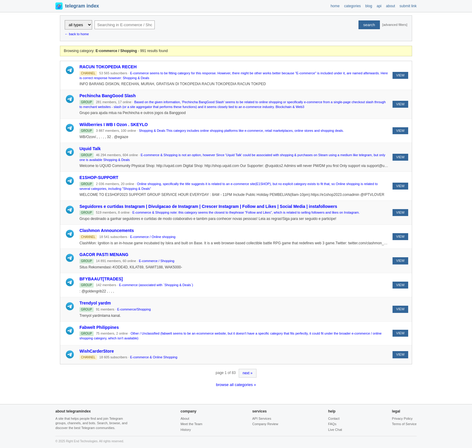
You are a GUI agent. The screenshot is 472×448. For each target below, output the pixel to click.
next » (248, 373)
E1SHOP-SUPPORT (98, 177)
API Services (261, 418)
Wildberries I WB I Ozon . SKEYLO (113, 124)
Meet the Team (192, 424)
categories (352, 6)
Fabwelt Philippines (99, 327)
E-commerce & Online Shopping (153, 357)
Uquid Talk (90, 148)
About (185, 418)
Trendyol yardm (95, 303)
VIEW (400, 75)
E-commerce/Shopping (134, 309)
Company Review (265, 424)
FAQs (332, 424)
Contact (334, 418)
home (335, 6)
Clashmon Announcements (106, 230)
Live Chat (335, 429)
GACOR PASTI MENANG (103, 254)
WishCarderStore (96, 351)
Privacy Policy (402, 418)
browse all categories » (236, 384)
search (369, 25)
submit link (408, 6)
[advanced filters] (394, 24)
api (379, 6)
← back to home (77, 34)
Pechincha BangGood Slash (107, 95)
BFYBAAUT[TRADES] (101, 279)
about (390, 6)
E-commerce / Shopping (156, 261)
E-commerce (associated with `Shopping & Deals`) (156, 285)
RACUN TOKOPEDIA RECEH (108, 66)
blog (368, 6)
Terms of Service (404, 424)
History (186, 429)
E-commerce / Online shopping (152, 237)
